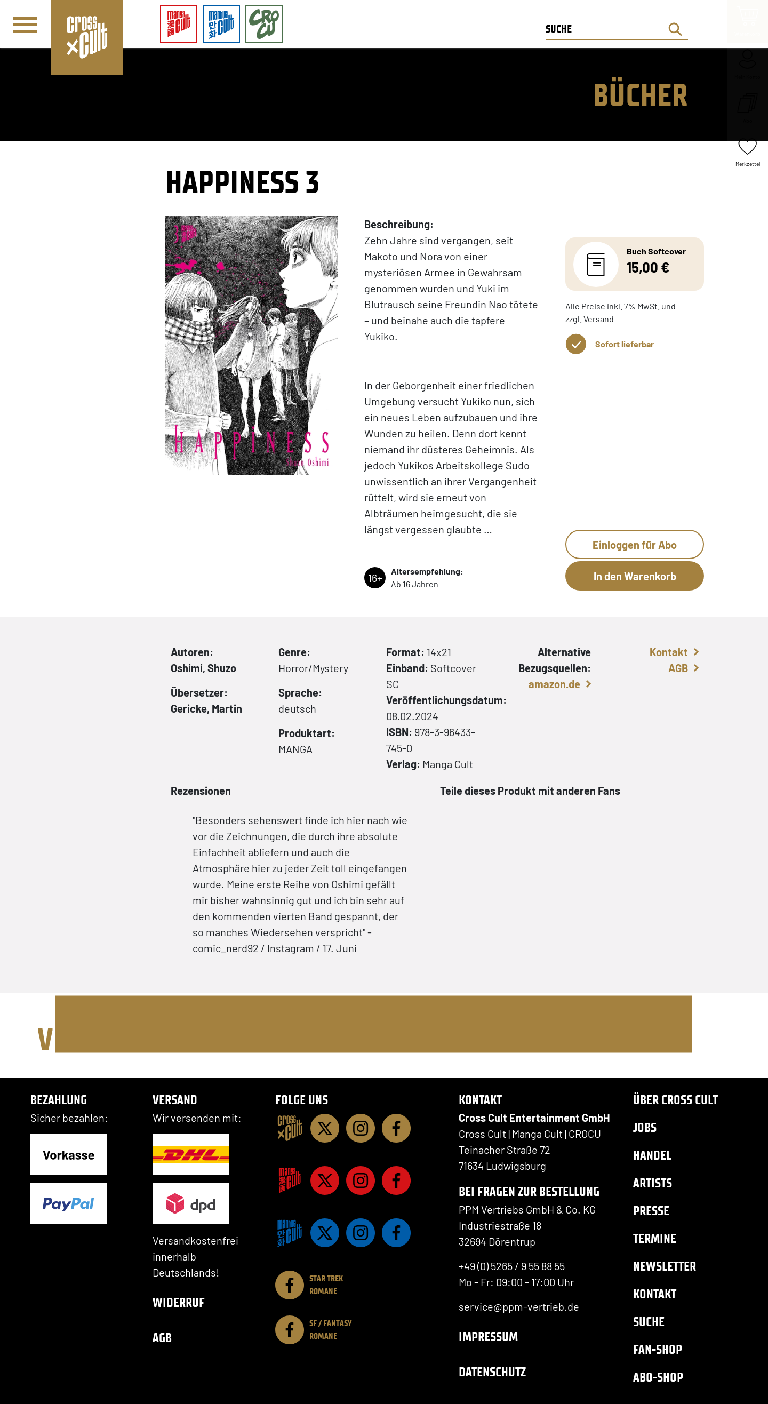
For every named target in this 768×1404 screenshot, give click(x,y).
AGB (678, 667)
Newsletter (664, 1266)
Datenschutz (492, 1371)
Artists (652, 1183)
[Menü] (25, 24)
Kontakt (669, 651)
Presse (651, 1210)
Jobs (645, 1127)
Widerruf (179, 1302)
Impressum (488, 1336)
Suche (649, 1321)
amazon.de (554, 683)
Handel (652, 1155)
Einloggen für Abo (635, 544)
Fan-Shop (657, 1349)
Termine (654, 1238)
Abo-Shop (658, 1377)
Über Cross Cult (675, 1099)
